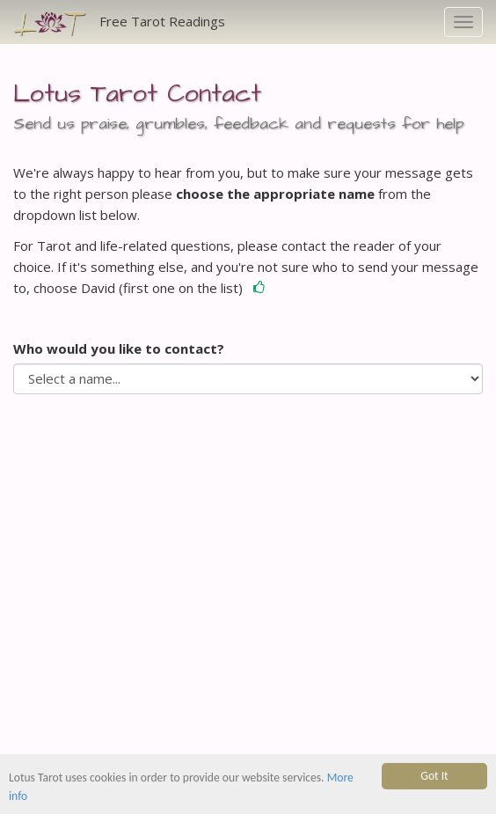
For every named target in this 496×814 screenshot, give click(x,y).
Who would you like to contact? (118, 348)
